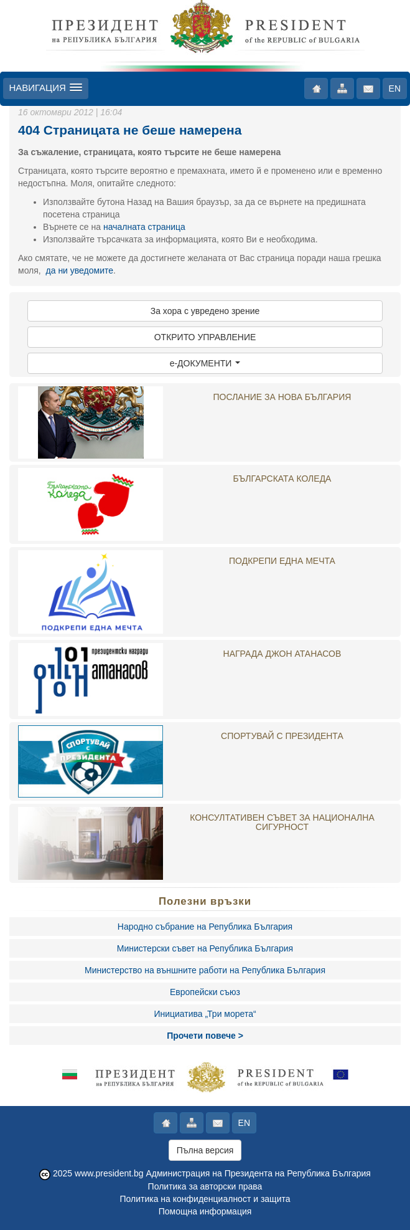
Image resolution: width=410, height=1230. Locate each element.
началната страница (144, 227)
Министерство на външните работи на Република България (205, 970)
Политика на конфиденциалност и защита (204, 1199)
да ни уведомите (80, 270)
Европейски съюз (205, 992)
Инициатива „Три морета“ (205, 1014)
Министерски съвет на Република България (205, 948)
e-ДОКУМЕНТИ (205, 363)
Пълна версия (205, 1150)
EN (395, 88)
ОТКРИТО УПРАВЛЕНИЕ (205, 337)
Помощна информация (205, 1211)
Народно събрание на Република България (205, 927)
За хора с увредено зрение (205, 311)
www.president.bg (109, 1173)
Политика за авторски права (205, 1186)
